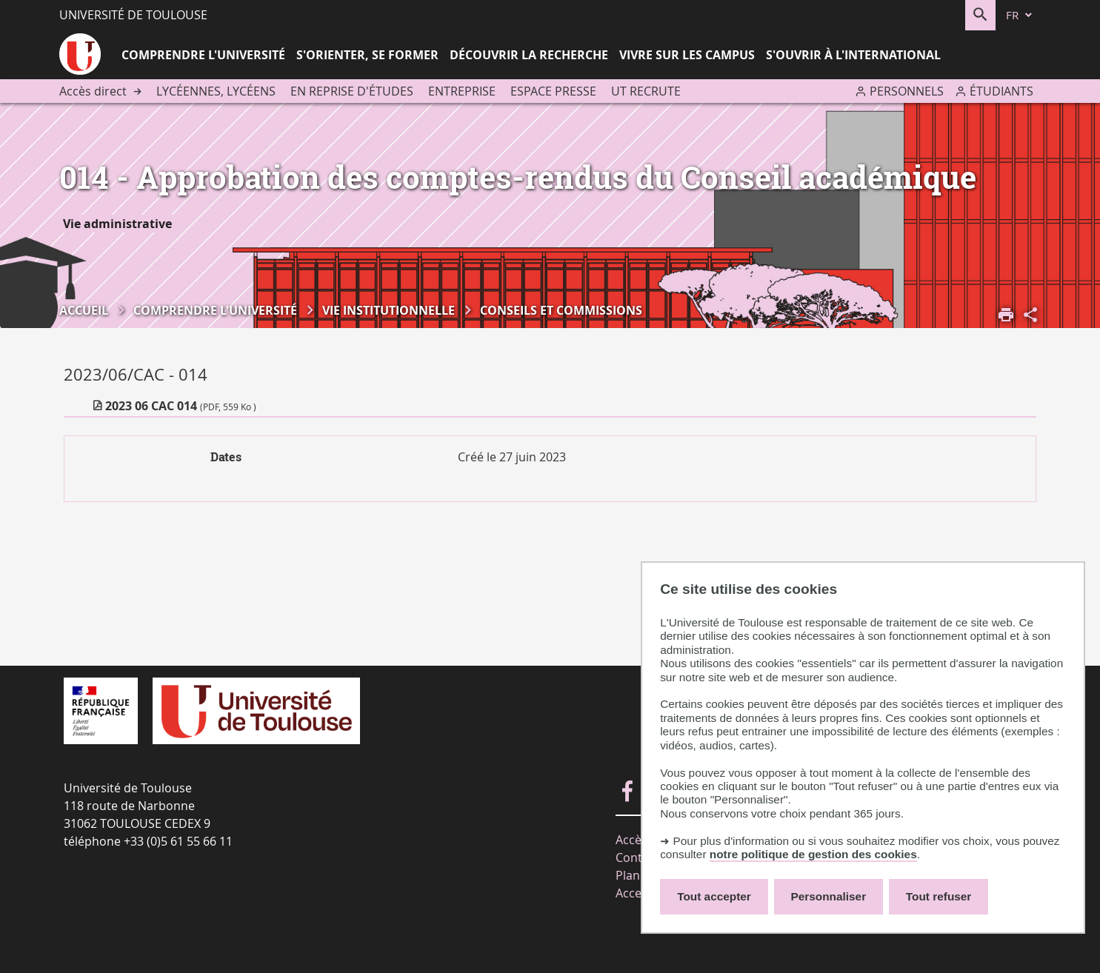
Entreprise (462, 91)
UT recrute (646, 91)
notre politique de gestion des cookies (813, 854)
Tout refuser (938, 896)
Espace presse (553, 91)
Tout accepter (714, 896)
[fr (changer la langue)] (1020, 15)
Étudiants (1001, 91)
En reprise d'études (351, 91)
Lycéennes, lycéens (216, 91)
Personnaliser (829, 896)
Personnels (907, 91)
